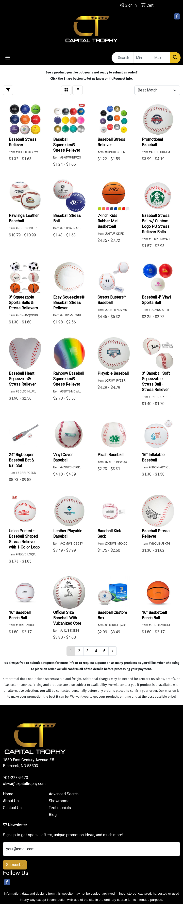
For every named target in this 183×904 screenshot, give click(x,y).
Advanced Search (64, 794)
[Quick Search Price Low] (142, 57)
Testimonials (60, 807)
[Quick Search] (123, 57)
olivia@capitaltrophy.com (24, 783)
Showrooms (59, 800)
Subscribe (15, 864)
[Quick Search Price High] (161, 57)
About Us (11, 800)
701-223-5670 (15, 777)
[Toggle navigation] (7, 57)
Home (8, 794)
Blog (53, 814)
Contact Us (12, 807)
